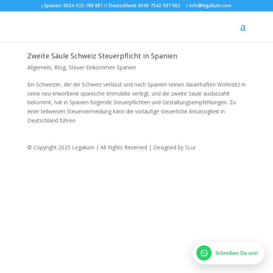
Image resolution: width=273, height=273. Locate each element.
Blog (60, 67)
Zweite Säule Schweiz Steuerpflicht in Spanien (102, 55)
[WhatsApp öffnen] (228, 253)
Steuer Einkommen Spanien (102, 67)
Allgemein (39, 67)
